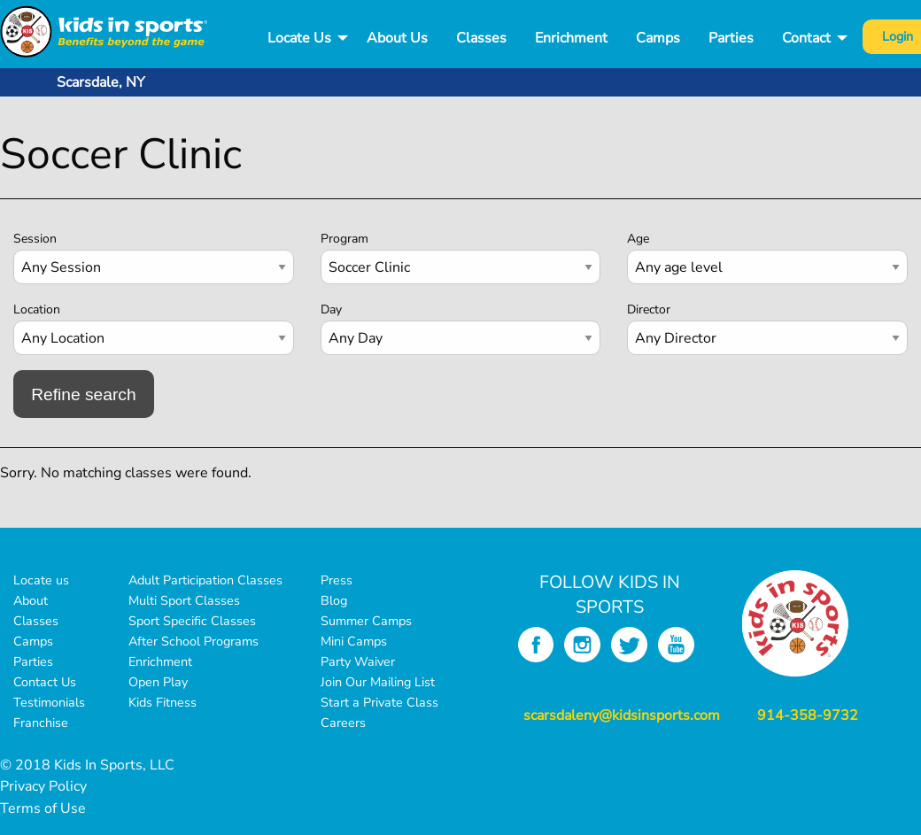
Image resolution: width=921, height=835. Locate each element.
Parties (731, 38)
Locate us (41, 580)
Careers (343, 722)
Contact (806, 38)
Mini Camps (354, 641)
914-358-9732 (807, 715)
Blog (334, 600)
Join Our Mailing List (378, 682)
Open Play (158, 682)
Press (336, 580)
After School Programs (193, 641)
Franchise (40, 722)
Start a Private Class (379, 702)
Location (36, 309)
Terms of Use (43, 808)
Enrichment (571, 38)
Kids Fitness (162, 702)
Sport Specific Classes (192, 621)
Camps (658, 38)
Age (638, 238)
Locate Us (299, 38)
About (30, 600)
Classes (481, 38)
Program (344, 238)
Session (35, 238)
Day (331, 309)
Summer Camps (366, 621)
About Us (397, 38)
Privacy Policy (43, 786)
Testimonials (49, 702)
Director (648, 309)
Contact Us (44, 682)
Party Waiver (358, 661)
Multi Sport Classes (184, 600)
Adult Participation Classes (205, 580)
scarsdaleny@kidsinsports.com (621, 715)
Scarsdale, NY (101, 82)
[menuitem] (302, 38)
